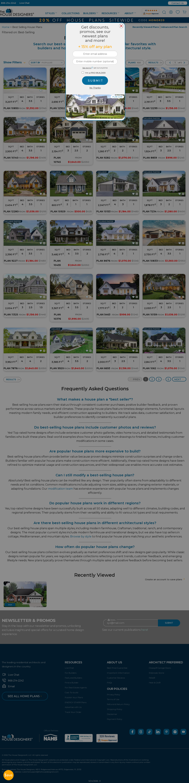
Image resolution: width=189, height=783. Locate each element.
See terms (87, 68)
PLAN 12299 (117, 97)
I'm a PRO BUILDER (95, 73)
